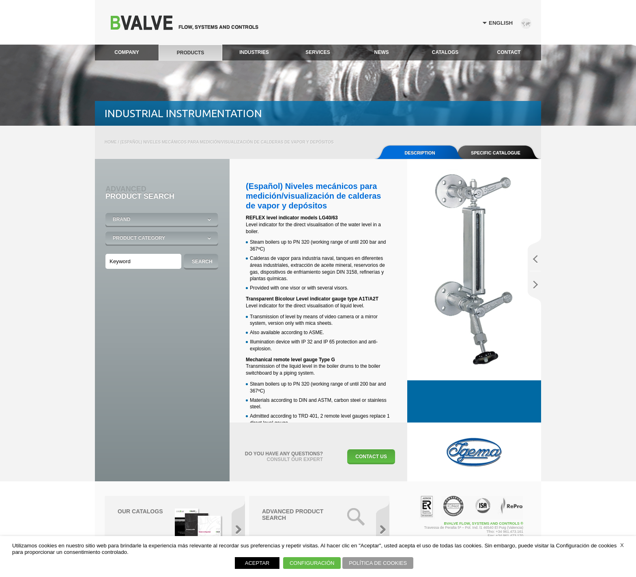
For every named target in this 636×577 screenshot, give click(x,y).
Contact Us (371, 456)
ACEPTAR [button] (257, 563)
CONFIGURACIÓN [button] (312, 563)
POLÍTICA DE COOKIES (378, 563)
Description (419, 152)
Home (111, 142)
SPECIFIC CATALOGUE (495, 152)
